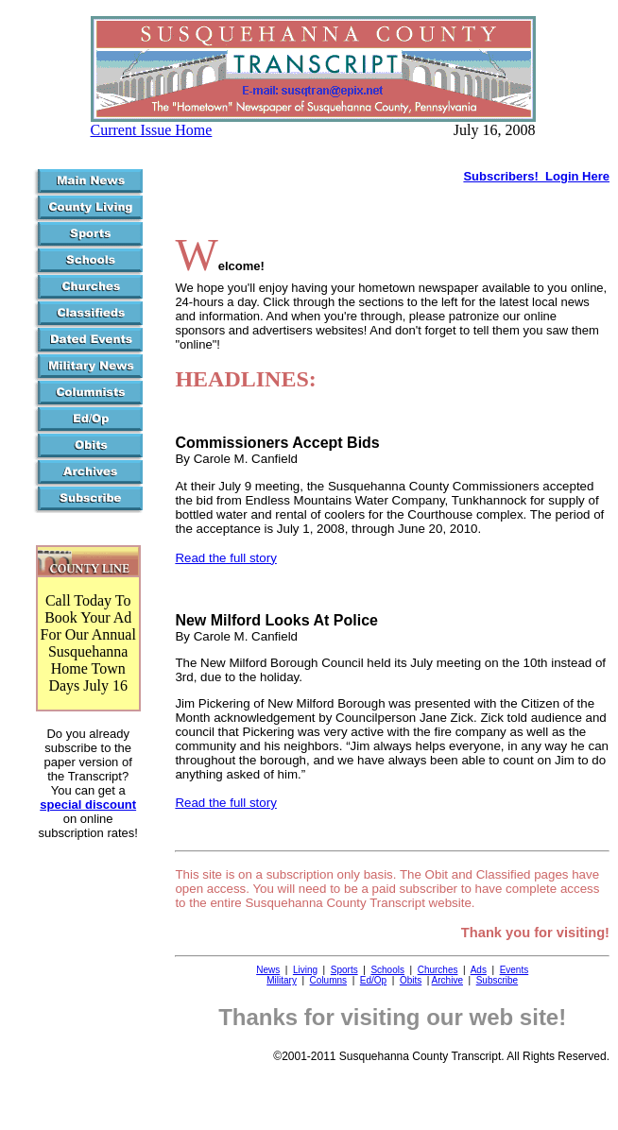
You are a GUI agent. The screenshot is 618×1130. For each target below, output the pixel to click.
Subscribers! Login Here (536, 176)
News (268, 970)
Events (514, 970)
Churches (438, 970)
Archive (447, 980)
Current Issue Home (152, 130)
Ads (479, 970)
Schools (387, 970)
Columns (328, 980)
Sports (344, 970)
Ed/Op (373, 980)
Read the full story (225, 558)
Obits (410, 980)
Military (281, 980)
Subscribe (497, 980)
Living (305, 970)
